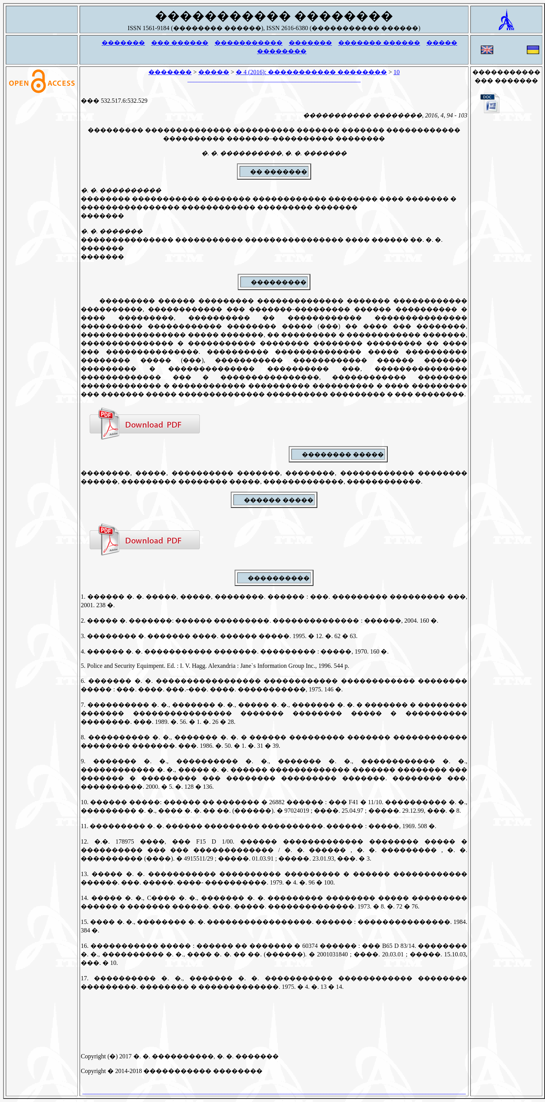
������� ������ (379, 42)
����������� (249, 42)
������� (123, 42)
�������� (282, 51)
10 (396, 72)
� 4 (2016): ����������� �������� (311, 72)
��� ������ (179, 42)
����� (441, 42)
